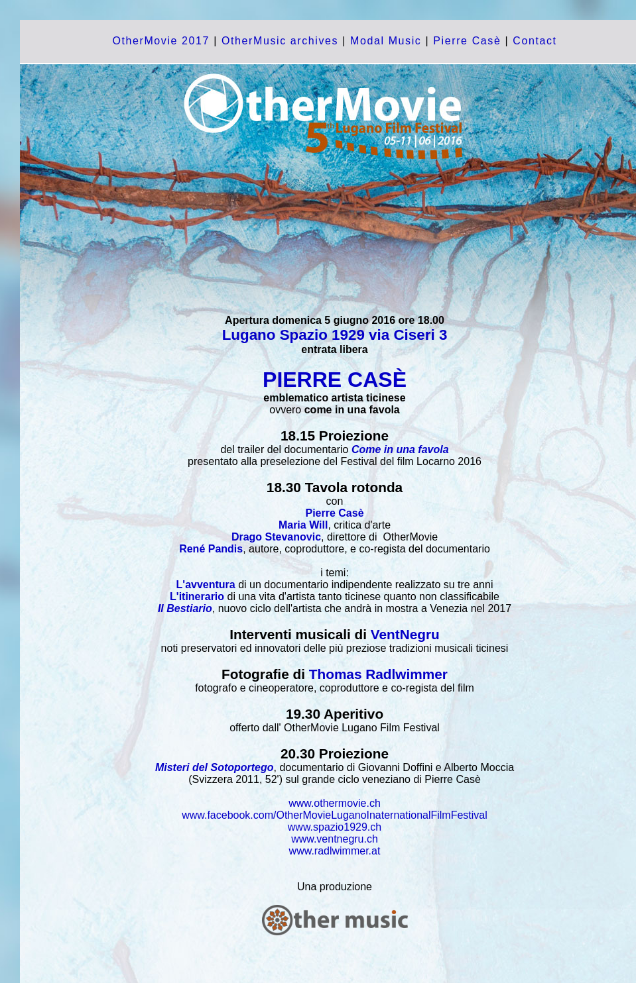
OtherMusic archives (280, 40)
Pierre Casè (465, 40)
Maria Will (303, 525)
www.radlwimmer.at (335, 850)
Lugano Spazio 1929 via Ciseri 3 (335, 335)
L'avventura (205, 584)
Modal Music (385, 40)
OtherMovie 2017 (161, 40)
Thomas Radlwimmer (378, 674)
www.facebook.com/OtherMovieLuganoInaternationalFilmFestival (334, 815)
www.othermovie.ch (334, 803)
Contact (534, 40)
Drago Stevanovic (276, 537)
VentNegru (405, 634)
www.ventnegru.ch (334, 839)
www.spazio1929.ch (334, 827)
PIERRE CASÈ (335, 379)
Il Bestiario (185, 608)
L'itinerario (197, 596)
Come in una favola (400, 449)
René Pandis (211, 548)
